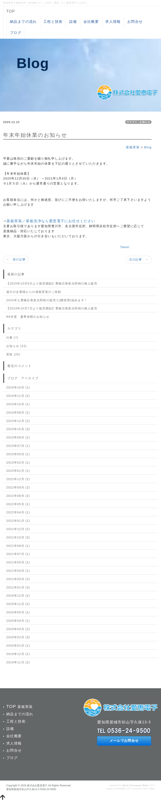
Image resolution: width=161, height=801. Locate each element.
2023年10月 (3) (18, 429)
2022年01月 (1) (18, 520)
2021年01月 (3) (18, 587)
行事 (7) (12, 337)
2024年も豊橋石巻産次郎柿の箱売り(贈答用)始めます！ (47, 300)
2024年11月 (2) (18, 395)
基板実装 (133, 147)
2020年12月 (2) (18, 595)
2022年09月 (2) (18, 487)
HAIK (152, 788)
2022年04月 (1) (18, 512)
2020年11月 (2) (18, 604)
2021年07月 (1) (18, 554)
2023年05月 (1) (18, 454)
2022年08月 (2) (18, 495)
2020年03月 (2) (18, 629)
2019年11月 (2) (18, 662)
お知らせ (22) (16, 346)
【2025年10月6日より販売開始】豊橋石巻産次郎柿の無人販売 (51, 283)
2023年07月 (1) (18, 445)
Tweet (124, 247)
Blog (148, 147)
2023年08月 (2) (18, 437)
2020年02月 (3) (18, 637)
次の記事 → (138, 259)
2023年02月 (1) (18, 462)
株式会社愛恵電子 (37, 785)
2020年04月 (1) (18, 620)
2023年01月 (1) (18, 470)
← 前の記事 (16, 259)
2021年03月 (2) (18, 579)
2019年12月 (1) (18, 654)
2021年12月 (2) (18, 529)
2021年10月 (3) (18, 537)
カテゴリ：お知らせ (138, 122)
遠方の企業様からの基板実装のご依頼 (33, 291)
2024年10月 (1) (18, 404)
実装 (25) (13, 354)
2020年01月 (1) (18, 645)
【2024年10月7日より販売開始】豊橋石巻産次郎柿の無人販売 (51, 308)
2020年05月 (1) (18, 612)
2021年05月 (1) (18, 562)
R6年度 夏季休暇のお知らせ (27, 316)
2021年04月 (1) (18, 570)
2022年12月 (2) (18, 479)
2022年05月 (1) (18, 504)
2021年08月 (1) (18, 545)
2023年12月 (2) (18, 421)
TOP (10, 11)
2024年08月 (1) (18, 412)
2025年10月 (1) (18, 387)
